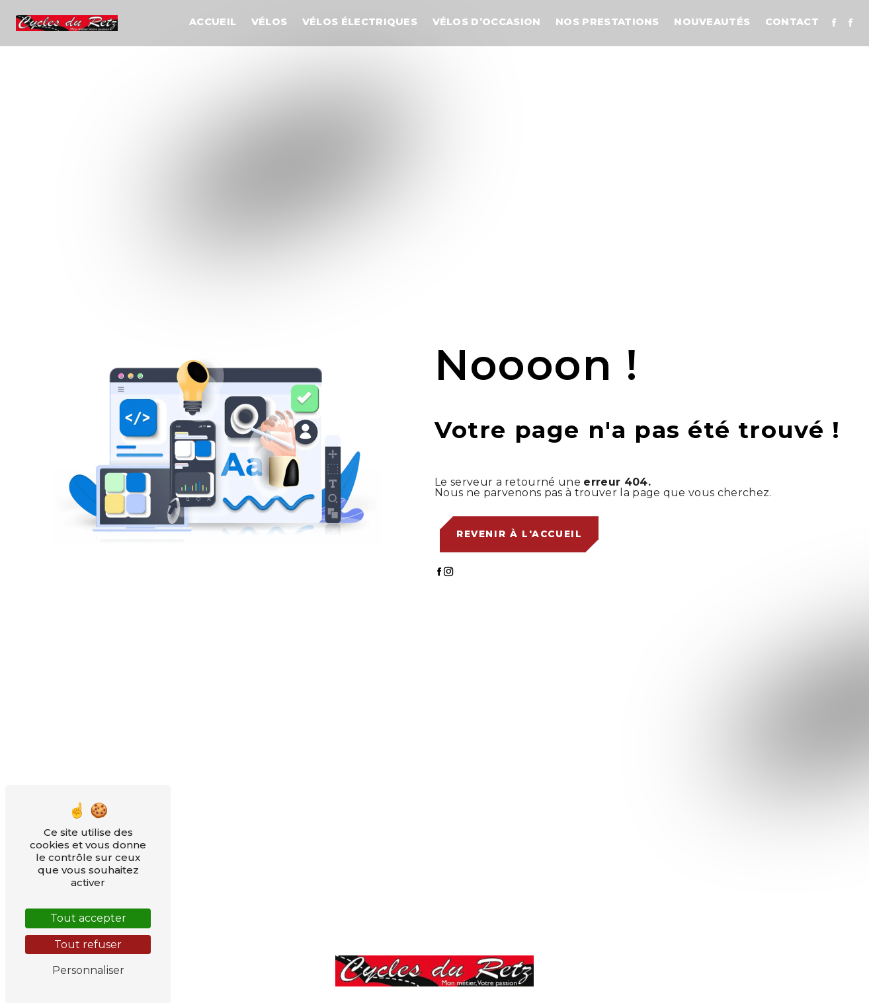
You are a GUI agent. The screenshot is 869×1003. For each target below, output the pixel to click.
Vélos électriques (359, 22)
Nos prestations (607, 22)
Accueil (212, 22)
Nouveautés (712, 22)
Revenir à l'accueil (519, 534)
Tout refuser (88, 944)
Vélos (269, 22)
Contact (792, 22)
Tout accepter (88, 918)
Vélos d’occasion (487, 22)
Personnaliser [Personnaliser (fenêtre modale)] (88, 970)
